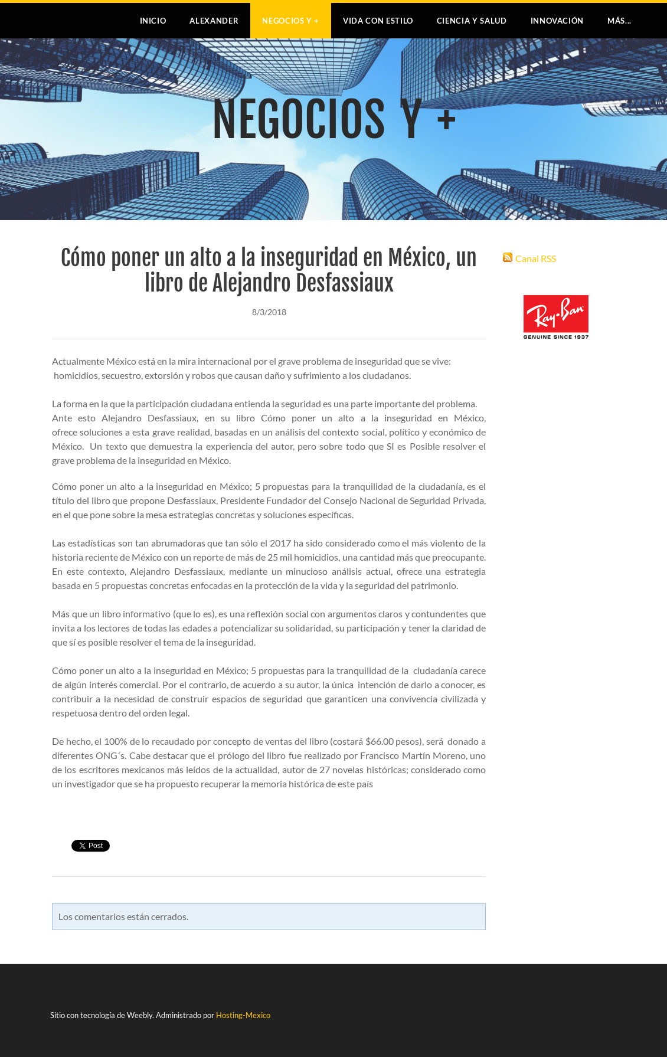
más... (619, 20)
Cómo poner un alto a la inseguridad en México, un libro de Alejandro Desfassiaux (269, 271)
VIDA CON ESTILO (378, 20)
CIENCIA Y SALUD (472, 20)
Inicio (153, 20)
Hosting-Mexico (243, 1015)
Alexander (213, 20)
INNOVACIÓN (557, 20)
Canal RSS (535, 258)
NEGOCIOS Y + (290, 20)
